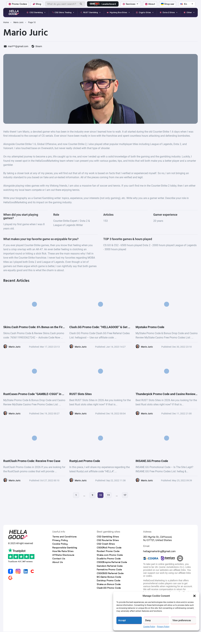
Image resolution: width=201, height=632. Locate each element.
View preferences (181, 620)
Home (6, 22)
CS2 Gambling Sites (108, 536)
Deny (148, 620)
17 (125, 495)
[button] (194, 595)
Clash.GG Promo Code (109, 588)
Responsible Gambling (64, 547)
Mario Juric (18, 22)
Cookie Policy (149, 627)
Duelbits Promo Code (109, 558)
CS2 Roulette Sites (108, 540)
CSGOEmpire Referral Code (112, 562)
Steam (38, 46)
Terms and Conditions (64, 536)
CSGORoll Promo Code (109, 547)
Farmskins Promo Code (109, 570)
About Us (57, 562)
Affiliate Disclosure (63, 555)
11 (109, 495)
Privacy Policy (163, 627)
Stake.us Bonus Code (109, 584)
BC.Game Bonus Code (109, 577)
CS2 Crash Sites (106, 544)
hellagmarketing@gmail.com (159, 551)
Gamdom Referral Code (110, 566)
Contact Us (58, 558)
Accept (122, 620)
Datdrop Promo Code (108, 580)
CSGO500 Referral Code (110, 573)
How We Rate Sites (62, 551)
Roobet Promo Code (108, 551)
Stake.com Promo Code (110, 555)
